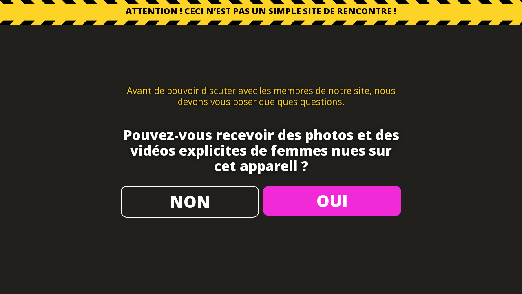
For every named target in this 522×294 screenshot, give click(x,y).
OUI (332, 200)
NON (190, 201)
